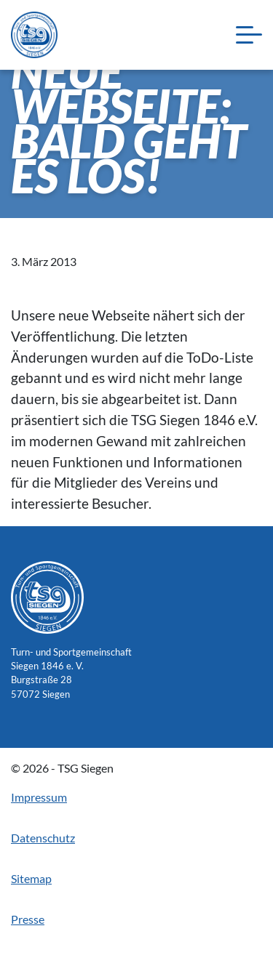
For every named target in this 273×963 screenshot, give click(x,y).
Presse (27, 919)
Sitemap (31, 878)
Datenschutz (43, 838)
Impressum (39, 797)
